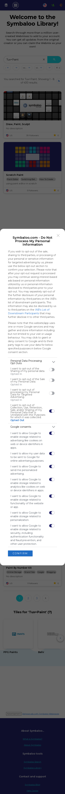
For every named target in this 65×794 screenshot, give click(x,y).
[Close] (58, 235)
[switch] (52, 369)
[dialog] (32, 397)
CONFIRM (20, 553)
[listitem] (32, 362)
